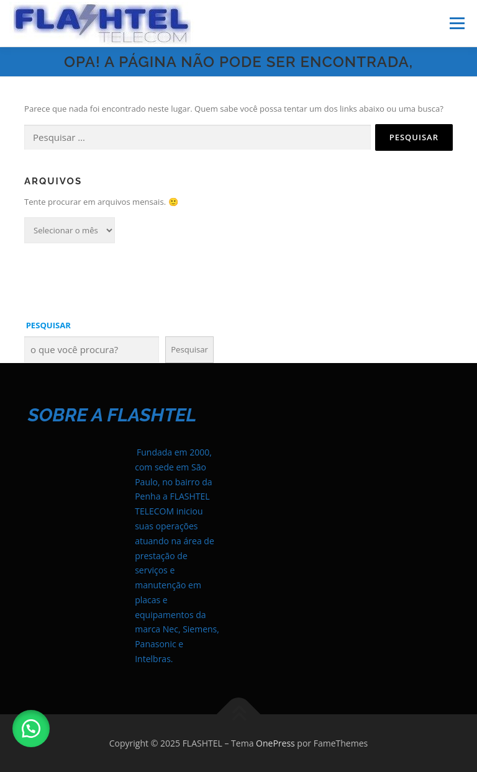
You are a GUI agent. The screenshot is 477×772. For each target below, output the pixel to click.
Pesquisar (189, 349)
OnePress (275, 743)
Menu (457, 23)
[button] (31, 728)
